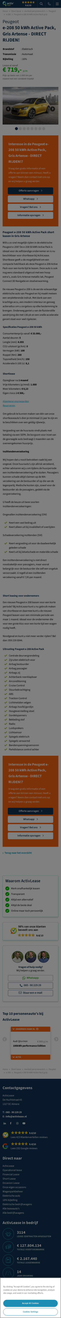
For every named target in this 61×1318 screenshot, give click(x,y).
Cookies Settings (30, 1311)
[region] (30, 1298)
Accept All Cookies (30, 1303)
